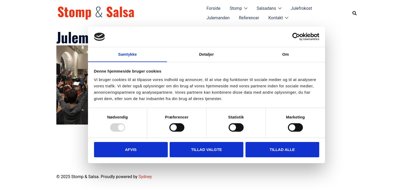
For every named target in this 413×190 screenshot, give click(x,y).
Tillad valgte (206, 149)
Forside (213, 8)
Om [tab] (285, 54)
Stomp (236, 8)
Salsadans (266, 8)
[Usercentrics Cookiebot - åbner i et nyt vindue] (296, 37)
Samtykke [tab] (127, 54)
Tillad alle (282, 149)
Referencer (249, 17)
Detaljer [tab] (206, 54)
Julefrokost (301, 8)
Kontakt (275, 17)
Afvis (130, 149)
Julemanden (218, 17)
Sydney (145, 176)
